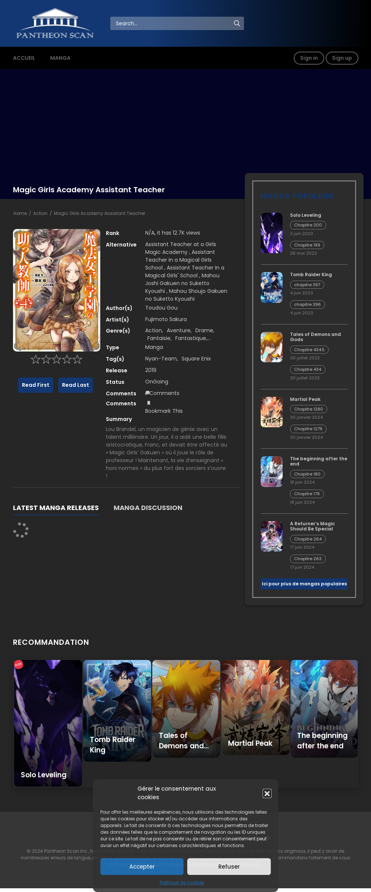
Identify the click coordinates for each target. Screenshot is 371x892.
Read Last (75, 385)
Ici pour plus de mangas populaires (304, 584)
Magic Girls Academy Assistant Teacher (99, 213)
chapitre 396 (307, 304)
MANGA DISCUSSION (148, 507)
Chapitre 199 (307, 245)
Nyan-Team (161, 358)
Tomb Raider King (311, 274)
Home (20, 213)
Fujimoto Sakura (166, 319)
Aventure (179, 330)
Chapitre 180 (307, 474)
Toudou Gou (161, 307)
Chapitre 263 (308, 559)
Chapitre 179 (307, 494)
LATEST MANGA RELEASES (56, 507)
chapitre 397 (307, 285)
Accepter (142, 866)
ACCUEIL (24, 58)
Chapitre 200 (308, 225)
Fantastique (190, 338)
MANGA (60, 58)
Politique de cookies (182, 882)
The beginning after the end (318, 461)
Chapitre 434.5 (309, 350)
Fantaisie (158, 338)
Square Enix (196, 358)
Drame (204, 330)
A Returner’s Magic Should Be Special (312, 526)
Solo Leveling (305, 215)
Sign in (309, 58)
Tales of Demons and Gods (315, 337)
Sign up (342, 58)
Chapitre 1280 (308, 409)
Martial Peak (305, 399)
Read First (35, 385)
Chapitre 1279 (308, 429)
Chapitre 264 (308, 539)
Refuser (229, 866)
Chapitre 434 (307, 369)
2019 (150, 370)
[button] (267, 793)
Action (40, 213)
